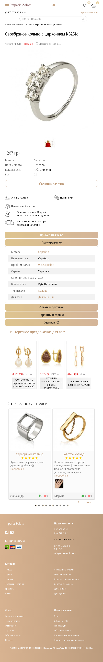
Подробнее (17, 468)
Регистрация (60, 625)
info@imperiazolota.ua (65, 553)
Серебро (43, 252)
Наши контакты (12, 620)
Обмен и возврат (13, 635)
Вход (56, 616)
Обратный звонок (62, 630)
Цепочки (9, 579)
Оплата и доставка (14, 616)
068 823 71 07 (60, 532)
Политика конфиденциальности (69, 639)
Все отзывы (86, 502)
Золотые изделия (62, 574)
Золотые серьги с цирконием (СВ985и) (79, 383)
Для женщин (46, 297)
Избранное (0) (61, 620)
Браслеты (9, 588)
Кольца (8, 569)
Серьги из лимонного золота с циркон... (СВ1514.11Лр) (51, 383)
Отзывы (9, 639)
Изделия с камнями (63, 583)
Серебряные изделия (64, 569)
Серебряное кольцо (29, 454)
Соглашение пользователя (66, 635)
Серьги (8, 574)
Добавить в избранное (49, 43)
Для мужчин (60, 593)
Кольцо (43, 290)
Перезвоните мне (89, 12)
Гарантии (9, 630)
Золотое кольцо (73, 454)
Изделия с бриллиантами (66, 579)
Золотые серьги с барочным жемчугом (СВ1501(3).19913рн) (24, 383)
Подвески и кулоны (14, 583)
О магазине (10, 625)
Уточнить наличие (51, 183)
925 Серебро (46, 264)
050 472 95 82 (61, 529)
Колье (8, 593)
